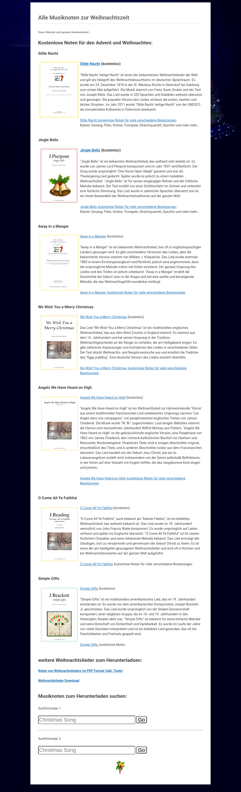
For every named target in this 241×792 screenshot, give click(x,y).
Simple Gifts (89, 588)
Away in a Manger (93, 236)
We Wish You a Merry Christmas (103, 317)
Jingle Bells (90, 150)
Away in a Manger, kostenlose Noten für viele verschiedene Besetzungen (132, 292)
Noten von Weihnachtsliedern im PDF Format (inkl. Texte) (80, 671)
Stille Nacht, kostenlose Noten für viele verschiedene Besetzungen (128, 120)
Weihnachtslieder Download (58, 681)
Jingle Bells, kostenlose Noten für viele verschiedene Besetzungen (128, 207)
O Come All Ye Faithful (96, 508)
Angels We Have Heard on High (103, 397)
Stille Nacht (90, 64)
